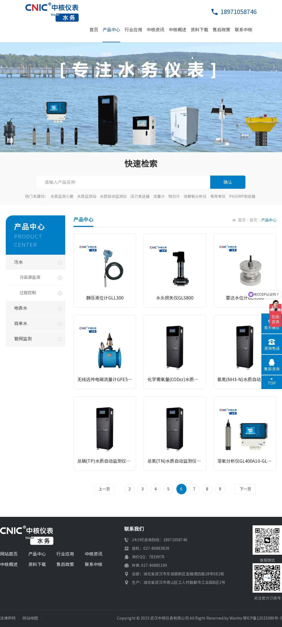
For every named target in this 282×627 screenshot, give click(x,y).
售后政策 (221, 29)
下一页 (245, 489)
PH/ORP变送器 (242, 196)
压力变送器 (140, 196)
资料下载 (199, 29)
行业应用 (133, 29)
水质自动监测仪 (113, 196)
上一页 (105, 489)
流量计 (159, 196)
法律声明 (7, 618)
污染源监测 (30, 277)
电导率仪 (218, 196)
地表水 (20, 308)
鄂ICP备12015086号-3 (262, 618)
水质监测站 (86, 196)
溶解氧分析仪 (195, 196)
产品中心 (111, 29)
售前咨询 (272, 369)
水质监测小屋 (61, 196)
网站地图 (30, 618)
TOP (272, 383)
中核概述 (177, 29)
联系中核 (243, 29)
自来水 (20, 323)
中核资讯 (155, 29)
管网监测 (23, 339)
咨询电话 (272, 348)
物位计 (174, 196)
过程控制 (28, 293)
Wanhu (235, 618)
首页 (93, 29)
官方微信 (272, 328)
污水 (18, 262)
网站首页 (9, 554)
